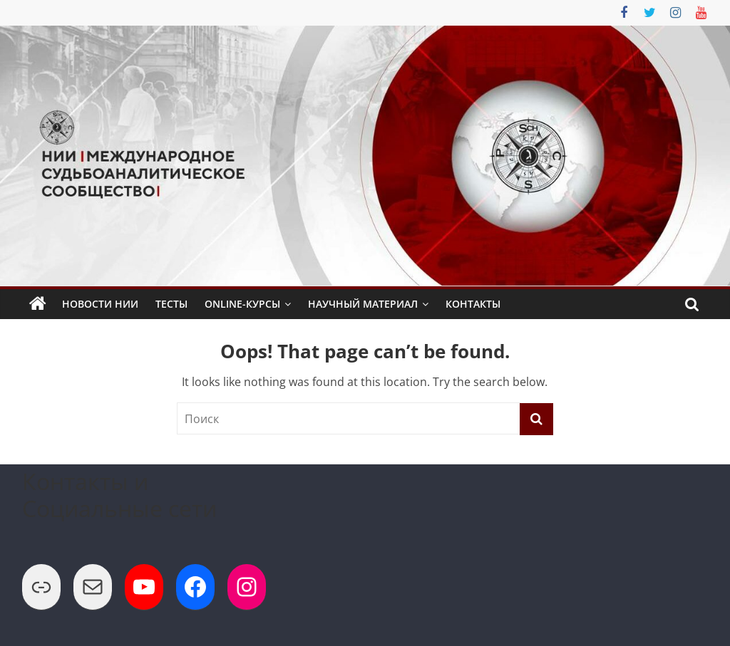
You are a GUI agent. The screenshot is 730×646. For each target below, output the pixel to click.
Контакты (473, 304)
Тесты (171, 304)
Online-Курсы (242, 304)
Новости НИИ (100, 304)
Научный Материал (363, 304)
